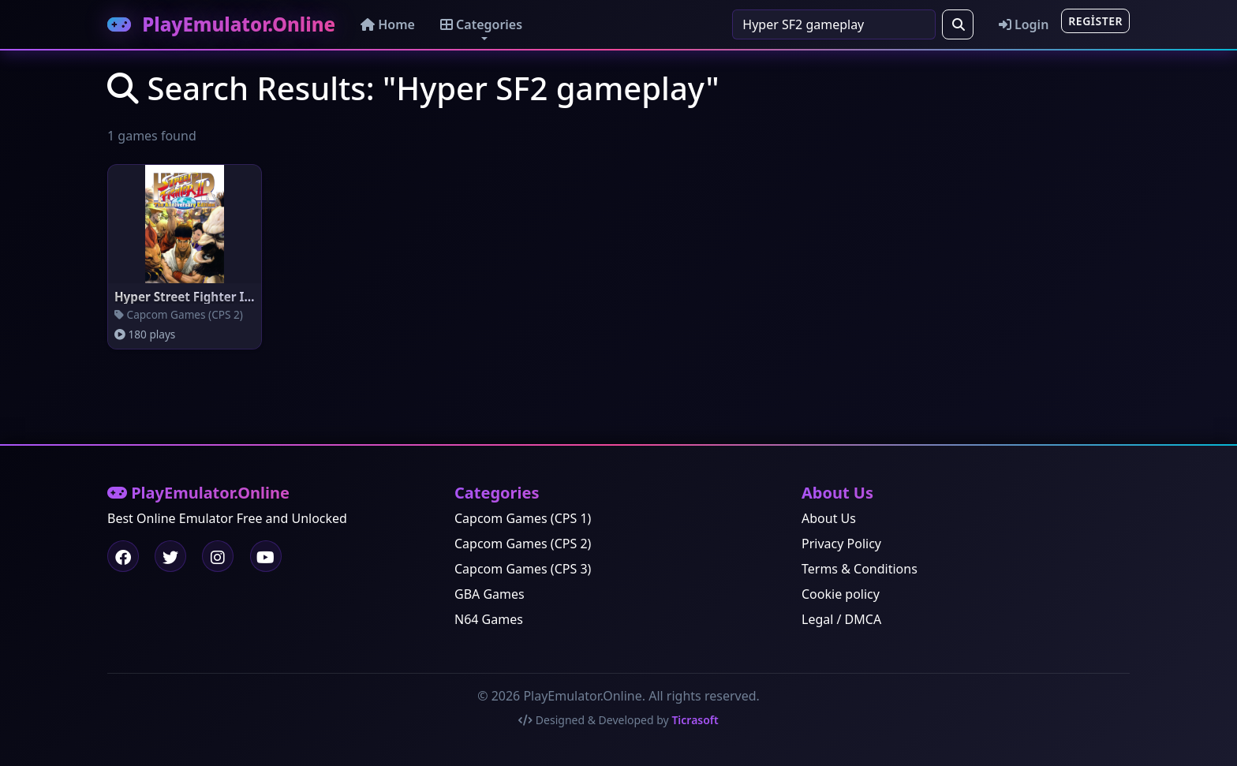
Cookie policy (841, 594)
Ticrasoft (694, 719)
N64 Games (488, 619)
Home (388, 24)
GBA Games (489, 594)
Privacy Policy (841, 543)
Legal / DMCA (841, 619)
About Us (829, 518)
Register (1095, 20)
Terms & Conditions (859, 568)
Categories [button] (481, 24)
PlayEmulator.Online (221, 24)
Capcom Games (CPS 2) (522, 543)
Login (1024, 24)
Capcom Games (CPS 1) (522, 518)
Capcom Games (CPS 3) (522, 568)
